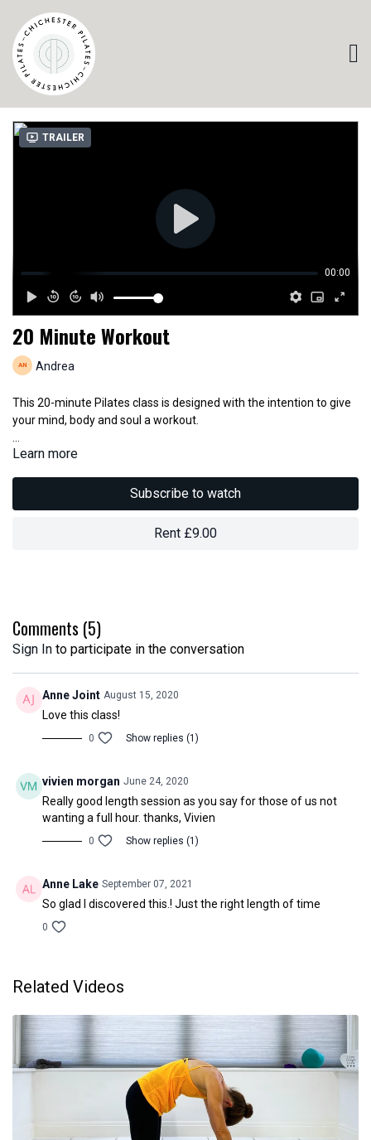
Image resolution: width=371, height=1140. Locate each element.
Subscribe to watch (185, 493)
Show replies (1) (162, 738)
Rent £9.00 (185, 533)
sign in (32, 649)
